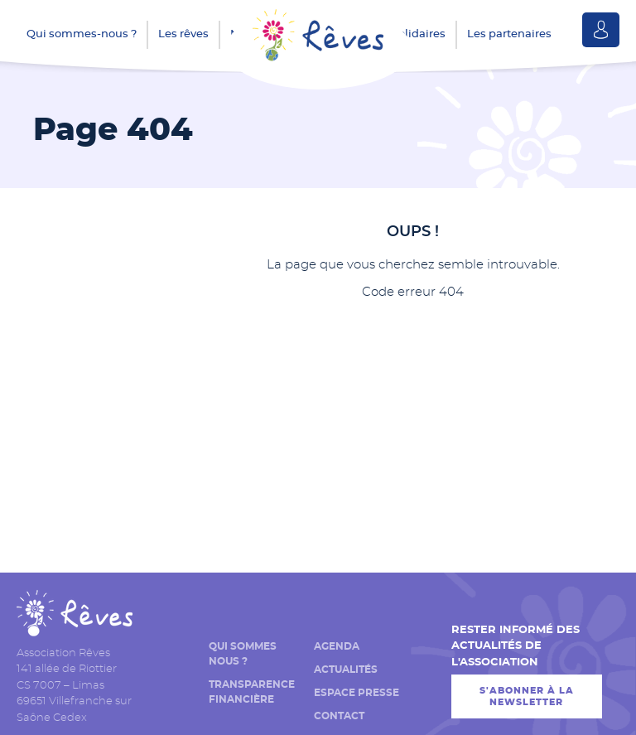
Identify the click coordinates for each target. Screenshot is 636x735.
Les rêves (183, 34)
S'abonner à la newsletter (526, 696)
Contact (339, 716)
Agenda (336, 646)
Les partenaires (509, 34)
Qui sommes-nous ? (81, 34)
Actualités (346, 670)
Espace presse (356, 693)
